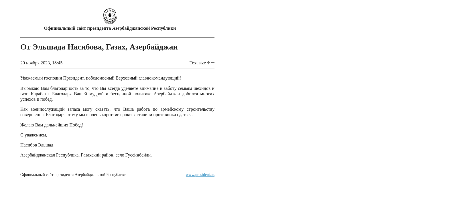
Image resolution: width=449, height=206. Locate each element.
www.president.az (200, 175)
